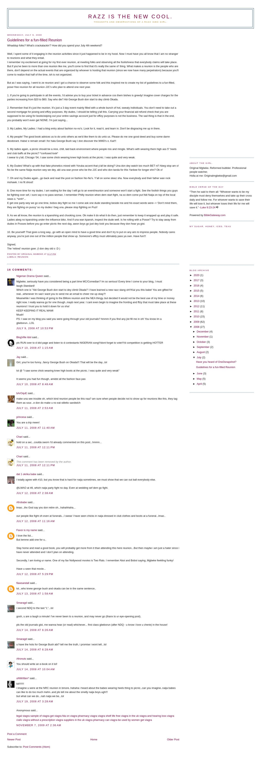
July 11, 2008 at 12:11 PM (35, 447)
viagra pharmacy (95, 719)
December (203, 331)
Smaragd (21, 602)
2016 (197, 285)
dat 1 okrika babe (26, 474)
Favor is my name (26, 530)
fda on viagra (69, 715)
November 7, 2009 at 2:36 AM (38, 725)
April (200, 383)
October (202, 341)
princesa (21, 417)
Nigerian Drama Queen (29, 276)
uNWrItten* (22, 678)
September (203, 347)
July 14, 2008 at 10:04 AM (35, 669)
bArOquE (21, 393)
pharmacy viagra (87, 715)
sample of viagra (39, 715)
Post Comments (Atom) (36, 746)
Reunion (23, 257)
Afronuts (21, 658)
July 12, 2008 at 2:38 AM (34, 493)
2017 (197, 280)
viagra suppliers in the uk (70, 719)
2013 (197, 301)
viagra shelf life (106, 715)
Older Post (173, 739)
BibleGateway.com (215, 215)
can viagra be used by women (122, 719)
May (199, 378)
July (199, 357)
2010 (197, 316)
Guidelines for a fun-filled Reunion (215, 367)
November (203, 336)
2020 (197, 275)
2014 (197, 295)
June (200, 373)
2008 (197, 326)
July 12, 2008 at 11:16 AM (35, 521)
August (201, 352)
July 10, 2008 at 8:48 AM (34, 384)
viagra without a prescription (39, 719)
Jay (18, 356)
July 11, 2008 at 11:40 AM (35, 427)
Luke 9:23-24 (207, 207)
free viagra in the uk (127, 715)
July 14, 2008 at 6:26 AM (34, 630)
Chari (19, 436)
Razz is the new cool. (130, 16)
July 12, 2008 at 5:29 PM (34, 574)
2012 (197, 306)
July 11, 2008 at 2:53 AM (34, 408)
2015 (197, 290)
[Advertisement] (206, 92)
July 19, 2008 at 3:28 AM (34, 701)
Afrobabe (21, 502)
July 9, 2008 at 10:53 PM (34, 328)
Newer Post (14, 739)
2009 (197, 321)
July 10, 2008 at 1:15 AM (34, 347)
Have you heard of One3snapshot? (216, 361)
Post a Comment (17, 733)
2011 (197, 311)
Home (93, 739)
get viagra (56, 715)
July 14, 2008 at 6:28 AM (34, 649)
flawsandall (22, 583)
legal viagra (23, 715)
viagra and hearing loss (152, 715)
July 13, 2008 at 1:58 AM (34, 593)
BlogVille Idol (23, 337)
